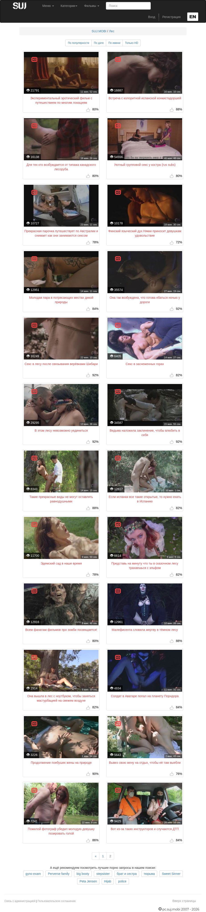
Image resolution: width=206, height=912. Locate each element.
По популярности (78, 43)
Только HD (131, 43)
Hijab (107, 881)
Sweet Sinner (171, 873)
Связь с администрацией (19, 901)
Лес (111, 31)
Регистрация (171, 17)
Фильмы (91, 6)
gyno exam (33, 873)
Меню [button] (48, 6)
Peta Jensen (88, 881)
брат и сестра (127, 873)
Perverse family (58, 873)
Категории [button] (69, 6)
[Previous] (95, 856)
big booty (82, 873)
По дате (99, 43)
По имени (114, 43)
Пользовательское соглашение (56, 901)
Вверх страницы (184, 901)
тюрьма (149, 873)
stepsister (103, 873)
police (122, 881)
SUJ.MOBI (99, 31)
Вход (151, 17)
